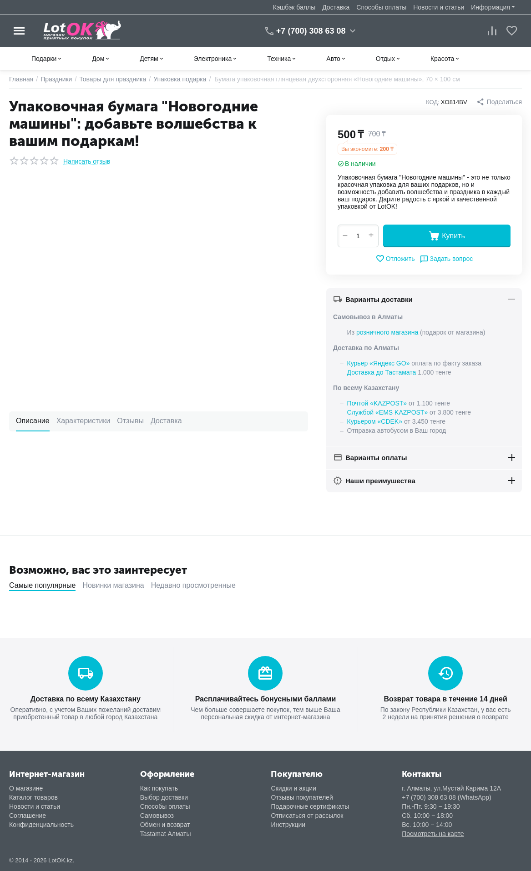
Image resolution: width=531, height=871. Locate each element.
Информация (490, 7)
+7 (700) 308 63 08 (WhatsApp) (446, 797)
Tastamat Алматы (165, 833)
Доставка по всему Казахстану (85, 699)
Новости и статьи (438, 7)
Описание (33, 421)
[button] (499, 102)
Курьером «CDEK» (374, 421)
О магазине (26, 788)
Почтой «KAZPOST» (377, 403)
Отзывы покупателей (302, 797)
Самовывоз (157, 815)
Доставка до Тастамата (381, 372)
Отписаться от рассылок (307, 815)
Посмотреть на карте (433, 833)
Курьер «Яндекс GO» (378, 363)
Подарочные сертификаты (310, 806)
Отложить (395, 258)
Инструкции (288, 824)
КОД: (433, 102)
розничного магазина (387, 332)
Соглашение (27, 815)
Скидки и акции (293, 788)
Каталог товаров (33, 797)
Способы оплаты (381, 7)
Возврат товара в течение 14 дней (445, 699)
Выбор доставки (164, 797)
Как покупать (159, 788)
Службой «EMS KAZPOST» (387, 412)
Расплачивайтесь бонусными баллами (265, 699)
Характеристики (83, 421)
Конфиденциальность (41, 824)
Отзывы (130, 421)
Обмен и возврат (165, 824)
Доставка (335, 7)
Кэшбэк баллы (294, 7)
